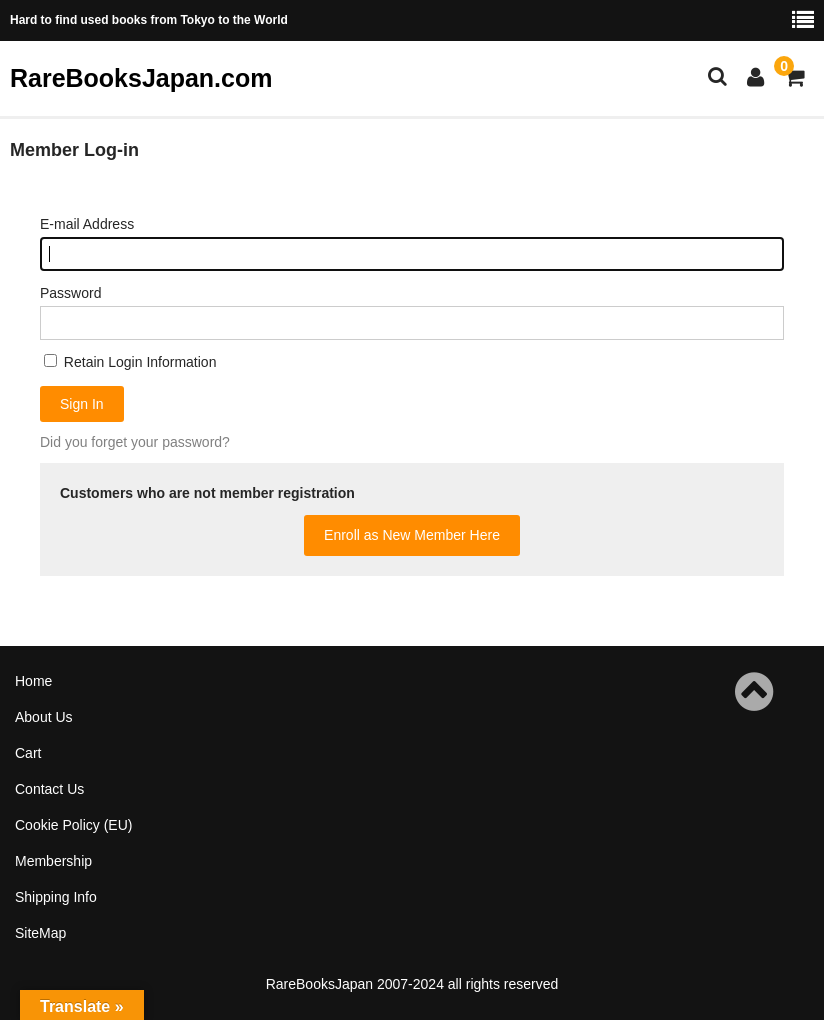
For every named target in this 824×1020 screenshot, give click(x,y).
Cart (28, 753)
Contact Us (49, 789)
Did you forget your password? (135, 442)
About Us (44, 717)
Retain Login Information (130, 362)
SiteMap (40, 933)
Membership (53, 861)
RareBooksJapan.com (141, 78)
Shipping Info (56, 897)
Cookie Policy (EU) (73, 825)
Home (33, 681)
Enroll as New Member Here (412, 535)
